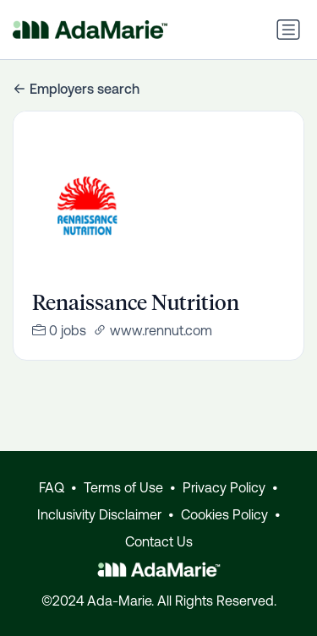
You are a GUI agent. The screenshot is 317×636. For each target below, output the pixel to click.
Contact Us (159, 541)
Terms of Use (123, 487)
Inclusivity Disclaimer (99, 514)
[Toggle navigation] (288, 30)
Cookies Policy (224, 514)
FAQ (51, 487)
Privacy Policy (224, 487)
